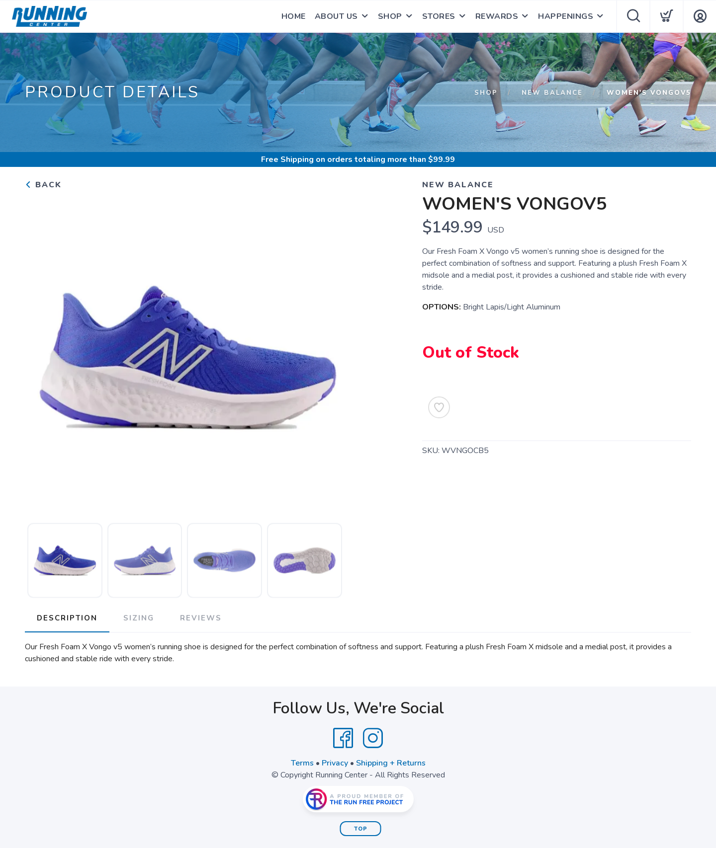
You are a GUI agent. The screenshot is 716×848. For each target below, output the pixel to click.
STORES (438, 16)
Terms (302, 763)
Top (360, 829)
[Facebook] (343, 738)
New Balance (552, 92)
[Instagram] (373, 738)
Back (43, 184)
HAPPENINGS (565, 16)
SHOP (390, 16)
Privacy (335, 763)
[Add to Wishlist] (439, 407)
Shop (486, 92)
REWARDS (497, 16)
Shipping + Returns (391, 763)
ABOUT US (336, 16)
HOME (293, 16)
